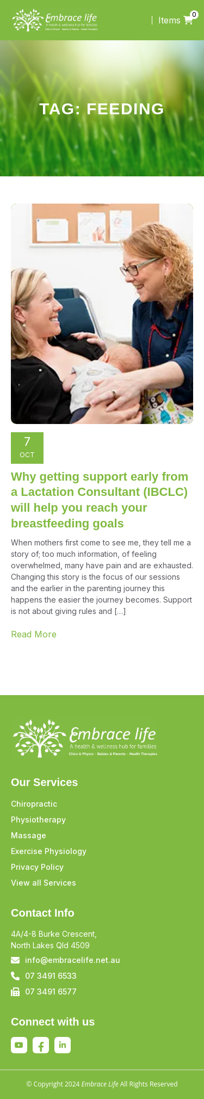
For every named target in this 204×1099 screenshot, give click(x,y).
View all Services (43, 882)
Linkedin (62, 1045)
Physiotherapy (38, 819)
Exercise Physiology (48, 851)
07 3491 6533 (51, 975)
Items (175, 20)
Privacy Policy (37, 866)
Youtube (19, 1045)
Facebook (41, 1047)
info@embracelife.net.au (72, 960)
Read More (34, 634)
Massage (28, 835)
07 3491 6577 (51, 991)
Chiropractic (34, 803)
